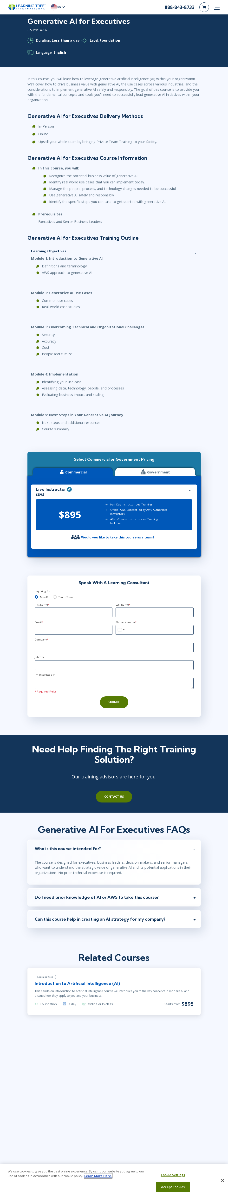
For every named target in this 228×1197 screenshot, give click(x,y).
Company (41, 639)
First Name (42, 604)
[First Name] (74, 612)
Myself (44, 597)
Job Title (40, 657)
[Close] (222, 1180)
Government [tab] (155, 472)
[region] (114, 1180)
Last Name (123, 604)
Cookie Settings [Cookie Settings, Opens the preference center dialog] (173, 1175)
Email (39, 622)
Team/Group (66, 597)
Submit (114, 702)
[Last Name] (155, 612)
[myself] (36, 597)
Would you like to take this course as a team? (117, 537)
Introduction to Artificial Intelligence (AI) (77, 983)
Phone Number (126, 622)
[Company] (114, 647)
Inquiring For (42, 591)
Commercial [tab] (73, 472)
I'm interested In (45, 674)
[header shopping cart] (204, 7)
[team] (55, 597)
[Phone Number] (155, 630)
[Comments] (114, 683)
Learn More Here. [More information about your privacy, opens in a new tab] (98, 1176)
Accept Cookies (173, 1187)
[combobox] (121, 629)
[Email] (74, 630)
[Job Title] (114, 665)
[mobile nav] (217, 7)
